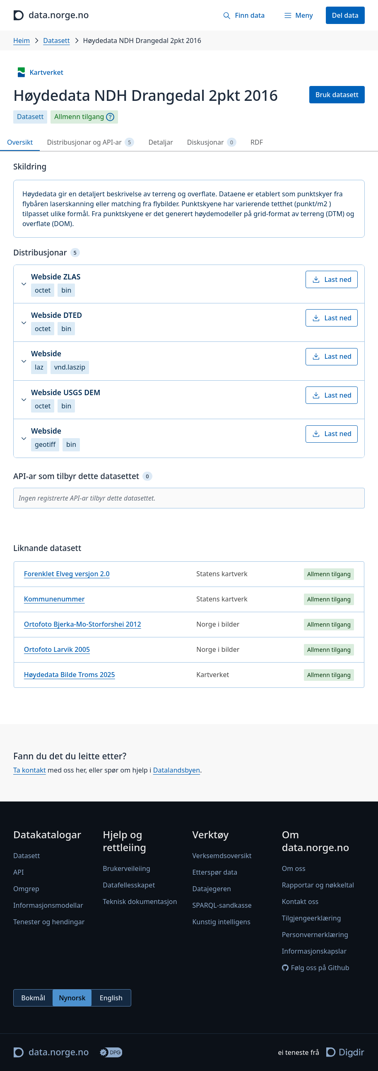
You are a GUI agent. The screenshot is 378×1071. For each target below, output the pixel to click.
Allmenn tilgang (79, 116)
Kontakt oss (300, 901)
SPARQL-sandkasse (222, 905)
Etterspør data (215, 872)
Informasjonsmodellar (48, 905)
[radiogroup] (72, 998)
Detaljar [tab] (160, 142)
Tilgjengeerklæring (311, 918)
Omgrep (26, 888)
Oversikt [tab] (20, 142)
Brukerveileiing (126, 868)
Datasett (56, 40)
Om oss (294, 868)
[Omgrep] (110, 117)
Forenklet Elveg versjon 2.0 (67, 573)
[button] (189, 284)
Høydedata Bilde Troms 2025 (69, 674)
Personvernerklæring (315, 935)
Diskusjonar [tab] (211, 142)
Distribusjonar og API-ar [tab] (90, 142)
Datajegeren (212, 888)
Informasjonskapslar (314, 951)
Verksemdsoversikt (222, 855)
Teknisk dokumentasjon (140, 901)
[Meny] (298, 15)
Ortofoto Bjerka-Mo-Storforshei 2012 (82, 624)
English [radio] (111, 997)
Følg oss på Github (315, 968)
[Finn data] (243, 15)
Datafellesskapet (129, 885)
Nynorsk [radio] (72, 997)
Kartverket (39, 72)
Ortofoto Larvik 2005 (57, 649)
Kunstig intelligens (221, 921)
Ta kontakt (29, 770)
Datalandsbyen (176, 770)
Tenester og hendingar (48, 921)
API (18, 872)
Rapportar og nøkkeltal (318, 885)
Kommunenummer (54, 598)
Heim (21, 40)
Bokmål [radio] (33, 997)
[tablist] (189, 142)
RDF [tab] (256, 142)
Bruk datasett (337, 94)
